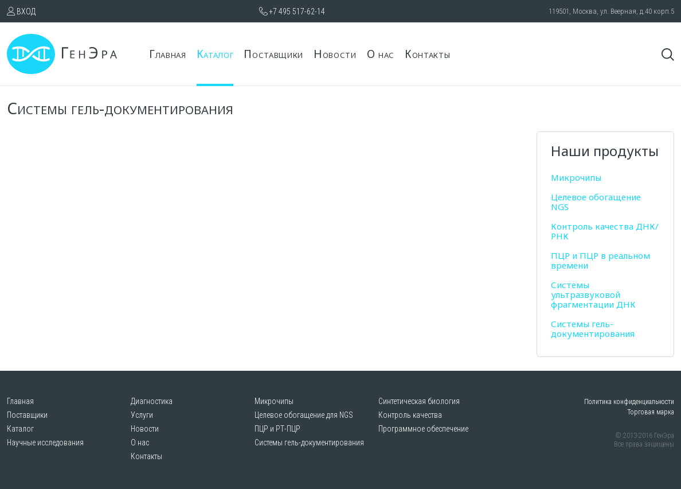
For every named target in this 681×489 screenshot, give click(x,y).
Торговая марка (650, 412)
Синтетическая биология (419, 401)
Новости (335, 53)
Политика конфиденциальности (629, 402)
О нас (380, 53)
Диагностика (152, 401)
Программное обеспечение (423, 428)
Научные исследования (45, 442)
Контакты (427, 53)
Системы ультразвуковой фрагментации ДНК (593, 294)
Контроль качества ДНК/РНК (605, 231)
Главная (167, 53)
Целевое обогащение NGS (596, 201)
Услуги (142, 415)
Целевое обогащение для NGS (304, 415)
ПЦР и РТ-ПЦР (277, 428)
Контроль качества (410, 415)
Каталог (215, 53)
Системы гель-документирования (593, 328)
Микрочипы (576, 177)
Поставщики (273, 53)
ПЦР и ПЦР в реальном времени (600, 260)
